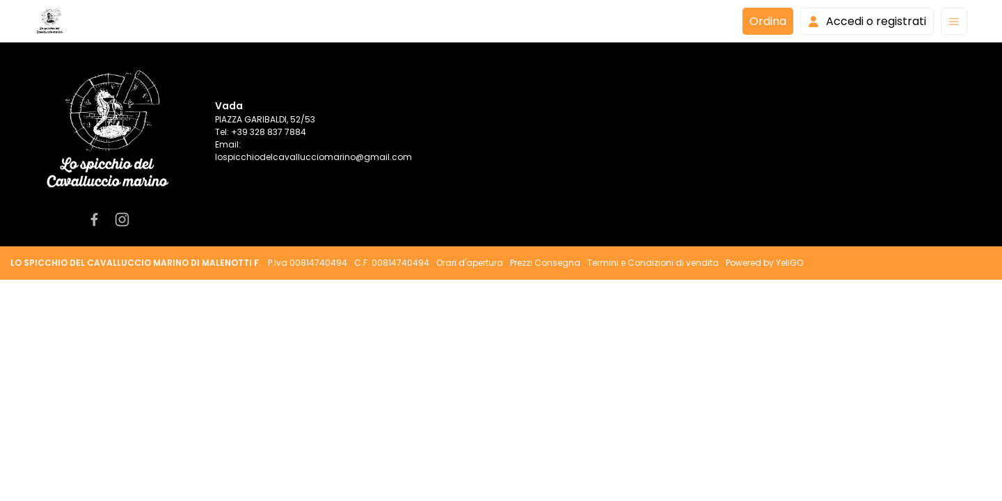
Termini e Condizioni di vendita (653, 263)
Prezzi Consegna (545, 263)
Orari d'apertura (469, 263)
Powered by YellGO (764, 263)
